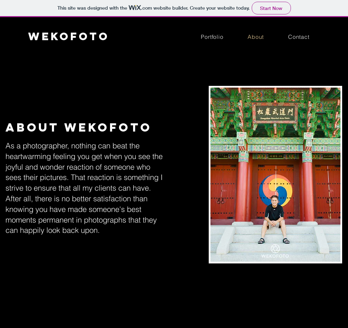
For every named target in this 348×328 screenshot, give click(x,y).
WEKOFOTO (68, 36)
